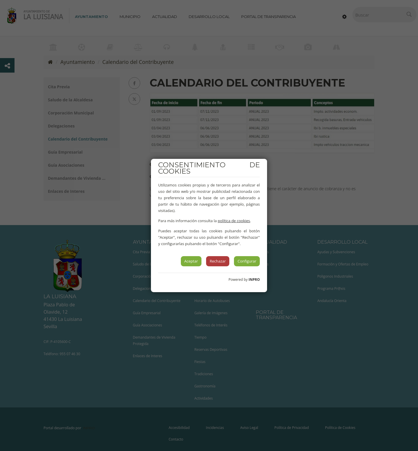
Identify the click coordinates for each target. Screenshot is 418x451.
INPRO (254, 279)
